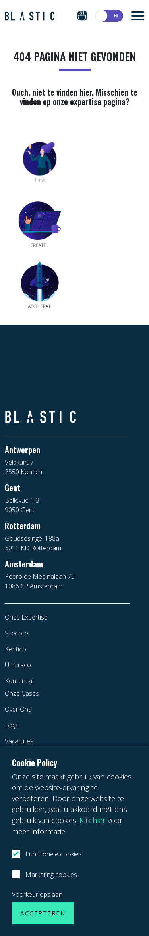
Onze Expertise (26, 617)
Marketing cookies (50, 874)
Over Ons (18, 709)
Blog (11, 725)
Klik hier (92, 820)
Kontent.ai (19, 680)
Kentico (15, 649)
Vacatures (19, 741)
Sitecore (16, 633)
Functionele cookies (53, 854)
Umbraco (18, 664)
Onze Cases (22, 693)
